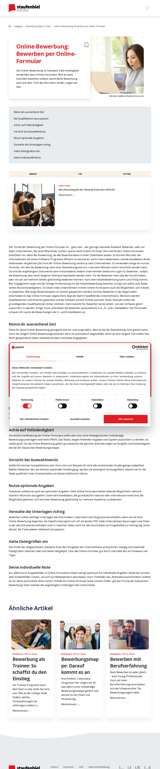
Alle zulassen (125, 419)
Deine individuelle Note (27, 157)
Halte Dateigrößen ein (27, 151)
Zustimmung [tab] (33, 356)
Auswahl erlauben (80, 419)
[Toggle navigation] (147, 8)
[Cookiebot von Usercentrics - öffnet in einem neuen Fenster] (134, 347)
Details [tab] (80, 356)
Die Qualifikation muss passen (31, 118)
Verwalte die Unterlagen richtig (32, 144)
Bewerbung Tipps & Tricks (38, 26)
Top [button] (80, 174)
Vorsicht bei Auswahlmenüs (30, 131)
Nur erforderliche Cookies (34, 419)
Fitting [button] (127, 174)
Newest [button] (33, 174)
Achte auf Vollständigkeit (28, 125)
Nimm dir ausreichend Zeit (29, 112)
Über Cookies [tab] (127, 356)
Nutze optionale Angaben (29, 138)
